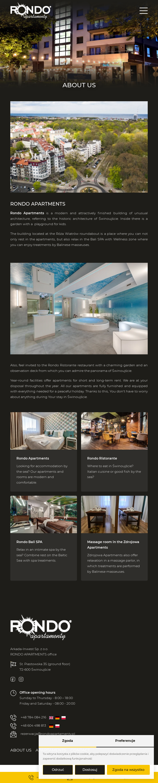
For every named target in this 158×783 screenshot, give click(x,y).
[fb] (12, 679)
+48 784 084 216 (28, 718)
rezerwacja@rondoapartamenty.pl (42, 734)
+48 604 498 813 (28, 726)
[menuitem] (20, 750)
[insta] (21, 679)
